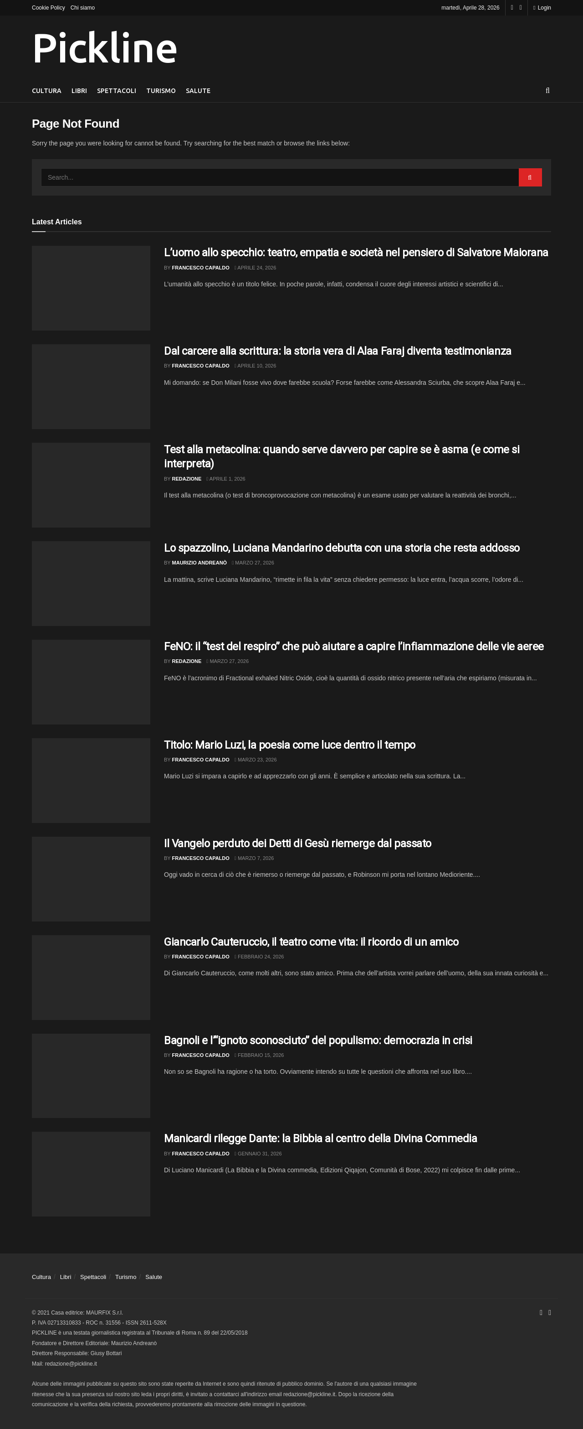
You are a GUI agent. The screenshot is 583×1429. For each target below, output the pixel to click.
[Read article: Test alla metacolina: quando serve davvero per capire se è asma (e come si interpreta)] (91, 485)
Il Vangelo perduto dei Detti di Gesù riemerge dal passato (297, 843)
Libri (79, 90)
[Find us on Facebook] (512, 8)
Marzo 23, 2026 (256, 759)
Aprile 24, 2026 (255, 267)
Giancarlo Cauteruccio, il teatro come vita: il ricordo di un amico (311, 942)
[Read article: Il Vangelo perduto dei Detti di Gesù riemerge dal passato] (91, 879)
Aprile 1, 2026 (225, 479)
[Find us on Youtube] (521, 8)
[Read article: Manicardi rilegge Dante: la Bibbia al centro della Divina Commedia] (91, 1174)
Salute (198, 90)
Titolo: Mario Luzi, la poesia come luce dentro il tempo (289, 745)
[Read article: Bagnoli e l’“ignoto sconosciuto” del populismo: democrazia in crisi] (91, 1076)
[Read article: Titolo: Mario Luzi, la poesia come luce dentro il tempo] (91, 780)
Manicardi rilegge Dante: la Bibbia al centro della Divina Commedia (320, 1138)
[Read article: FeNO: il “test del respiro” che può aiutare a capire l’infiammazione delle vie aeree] (91, 682)
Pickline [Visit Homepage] (105, 47)
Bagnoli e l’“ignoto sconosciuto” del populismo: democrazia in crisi (318, 1040)
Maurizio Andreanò (199, 562)
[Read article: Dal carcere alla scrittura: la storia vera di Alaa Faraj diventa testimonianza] (91, 386)
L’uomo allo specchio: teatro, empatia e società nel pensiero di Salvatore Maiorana (356, 252)
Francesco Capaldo (201, 267)
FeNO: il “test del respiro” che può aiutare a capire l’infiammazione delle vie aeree (354, 646)
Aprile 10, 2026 (255, 365)
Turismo (161, 90)
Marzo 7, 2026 (254, 858)
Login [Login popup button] (542, 8)
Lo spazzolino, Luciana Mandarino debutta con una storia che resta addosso (342, 548)
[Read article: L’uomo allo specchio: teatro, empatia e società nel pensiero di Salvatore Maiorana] (91, 288)
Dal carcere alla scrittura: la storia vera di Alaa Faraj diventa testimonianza (337, 351)
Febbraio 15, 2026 (259, 1055)
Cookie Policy (48, 8)
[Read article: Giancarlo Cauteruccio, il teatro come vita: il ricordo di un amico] (91, 977)
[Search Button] (547, 90)
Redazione (187, 479)
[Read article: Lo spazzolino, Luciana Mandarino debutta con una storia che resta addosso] (91, 583)
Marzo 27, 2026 (253, 562)
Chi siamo (83, 8)
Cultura (46, 90)
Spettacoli (116, 90)
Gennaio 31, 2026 (258, 1153)
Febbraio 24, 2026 (259, 956)
